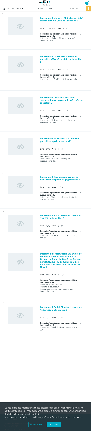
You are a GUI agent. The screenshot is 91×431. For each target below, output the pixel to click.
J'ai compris (54, 424)
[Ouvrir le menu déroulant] (3, 3)
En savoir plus (36, 424)
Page (40, 8)
